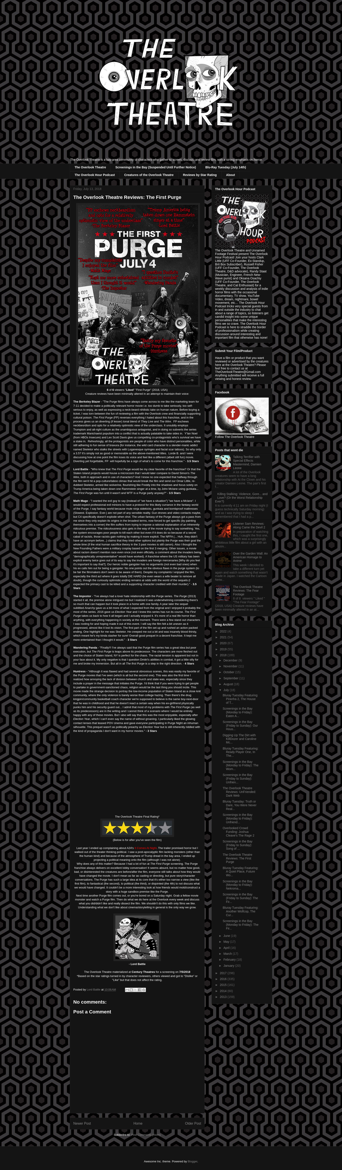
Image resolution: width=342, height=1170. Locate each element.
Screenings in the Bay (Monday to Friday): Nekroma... (237, 885)
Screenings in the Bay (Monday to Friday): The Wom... (240, 765)
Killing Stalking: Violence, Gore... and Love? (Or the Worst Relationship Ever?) (241, 497)
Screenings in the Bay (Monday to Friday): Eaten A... (237, 712)
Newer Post (82, 1123)
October (229, 672)
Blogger (192, 1161)
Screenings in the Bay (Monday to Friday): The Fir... (240, 924)
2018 (223, 655)
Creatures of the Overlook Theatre (148, 175)
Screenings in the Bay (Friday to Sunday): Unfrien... (237, 778)
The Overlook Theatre (90, 167)
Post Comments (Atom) (146, 1134)
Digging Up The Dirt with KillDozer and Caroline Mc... (239, 738)
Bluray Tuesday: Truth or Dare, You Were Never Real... (239, 805)
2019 (223, 649)
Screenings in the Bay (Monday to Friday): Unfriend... (237, 818)
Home (138, 1123)
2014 (223, 991)
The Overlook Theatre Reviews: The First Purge (237, 858)
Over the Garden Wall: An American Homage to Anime (250, 557)
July (226, 690)
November (230, 666)
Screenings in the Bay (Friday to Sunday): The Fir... (240, 898)
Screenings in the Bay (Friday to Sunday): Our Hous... (240, 725)
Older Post (193, 1123)
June (227, 936)
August (228, 684)
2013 (223, 997)
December (230, 660)
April (226, 948)
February (229, 959)
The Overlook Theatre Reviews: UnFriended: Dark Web (239, 791)
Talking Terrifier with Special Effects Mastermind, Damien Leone (247, 462)
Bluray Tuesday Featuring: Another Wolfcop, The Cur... (240, 911)
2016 (223, 979)
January (229, 965)
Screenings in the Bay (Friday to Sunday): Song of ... (237, 845)
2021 (223, 637)
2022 (223, 631)
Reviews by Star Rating (200, 175)
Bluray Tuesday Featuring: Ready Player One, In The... (240, 752)
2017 (223, 973)
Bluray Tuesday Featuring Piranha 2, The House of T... (240, 698)
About (230, 175)
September (231, 678)
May (226, 941)
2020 (223, 643)
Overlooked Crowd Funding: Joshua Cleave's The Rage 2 (238, 831)
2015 (223, 985)
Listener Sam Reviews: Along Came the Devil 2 (249, 525)
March (228, 953)
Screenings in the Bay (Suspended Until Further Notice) (155, 167)
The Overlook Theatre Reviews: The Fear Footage (248, 590)
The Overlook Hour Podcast (95, 175)
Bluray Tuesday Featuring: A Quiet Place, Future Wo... (240, 871)
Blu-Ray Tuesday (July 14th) (225, 167)
